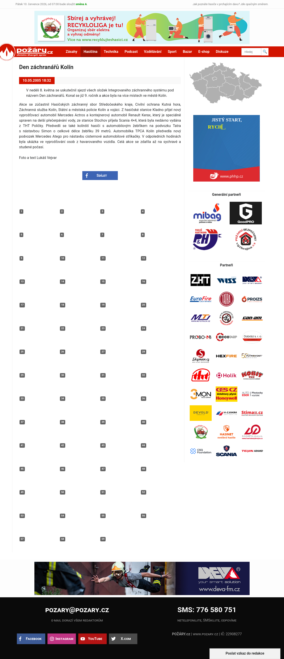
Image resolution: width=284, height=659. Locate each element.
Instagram (64, 639)
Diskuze (222, 51)
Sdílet (102, 175)
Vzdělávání (153, 51)
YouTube (95, 639)
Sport (172, 51)
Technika (111, 51)
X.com (126, 639)
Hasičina (90, 51)
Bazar (187, 51)
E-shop (204, 51)
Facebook (34, 639)
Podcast (131, 51)
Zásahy (71, 51)
